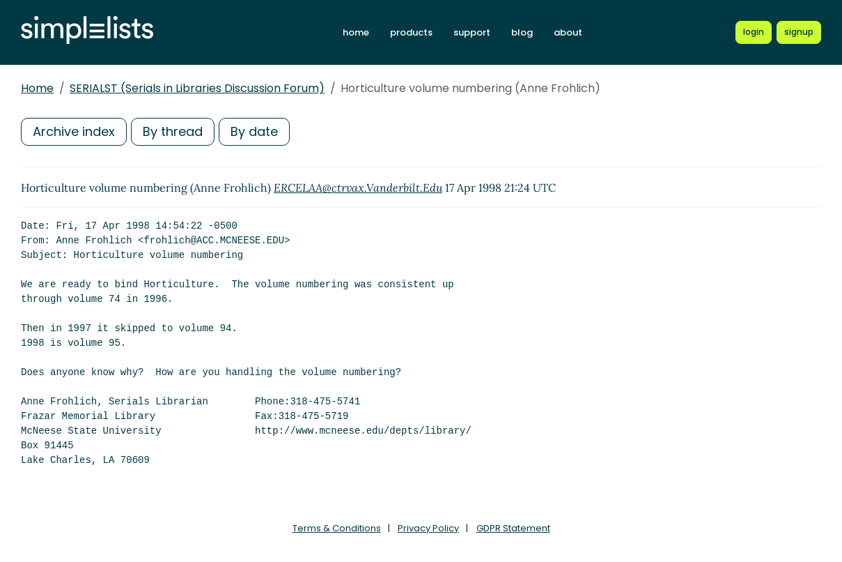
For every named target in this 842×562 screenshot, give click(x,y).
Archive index (74, 131)
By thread (173, 131)
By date (254, 131)
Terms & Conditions (337, 528)
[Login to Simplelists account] (753, 32)
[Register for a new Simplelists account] (799, 32)
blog (522, 32)
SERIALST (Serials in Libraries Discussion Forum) (197, 88)
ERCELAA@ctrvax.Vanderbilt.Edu (358, 188)
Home (37, 88)
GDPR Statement (513, 528)
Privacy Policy (428, 528)
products (411, 32)
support (471, 32)
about (568, 32)
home (356, 32)
